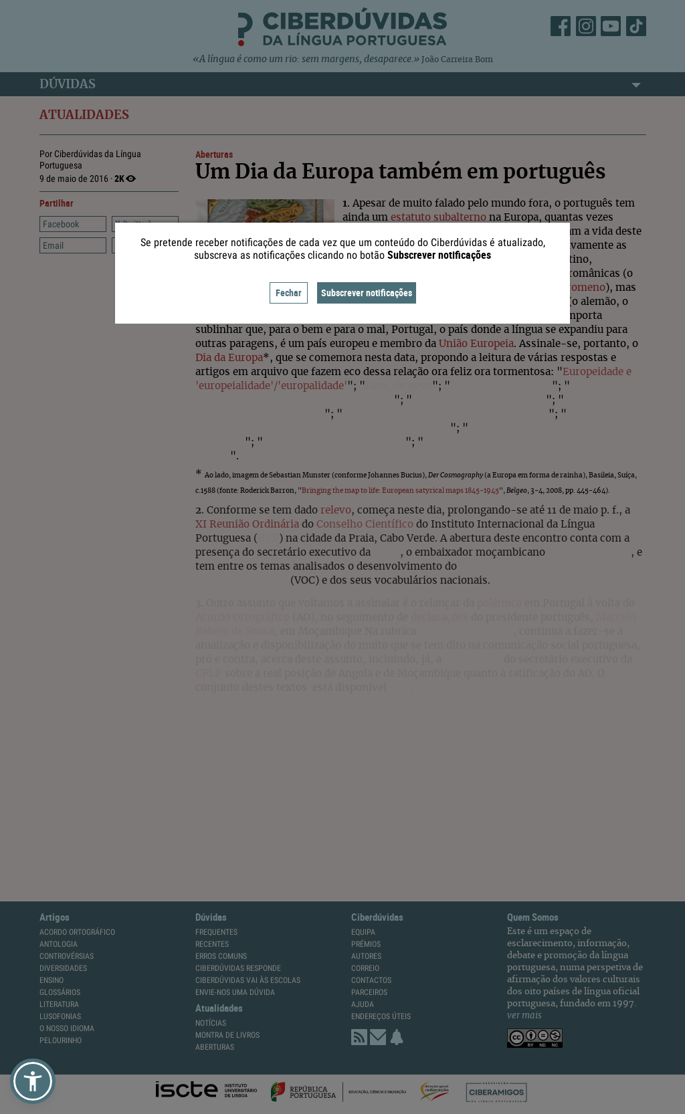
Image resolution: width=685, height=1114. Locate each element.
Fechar (289, 292)
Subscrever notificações (366, 292)
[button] (32, 1081)
